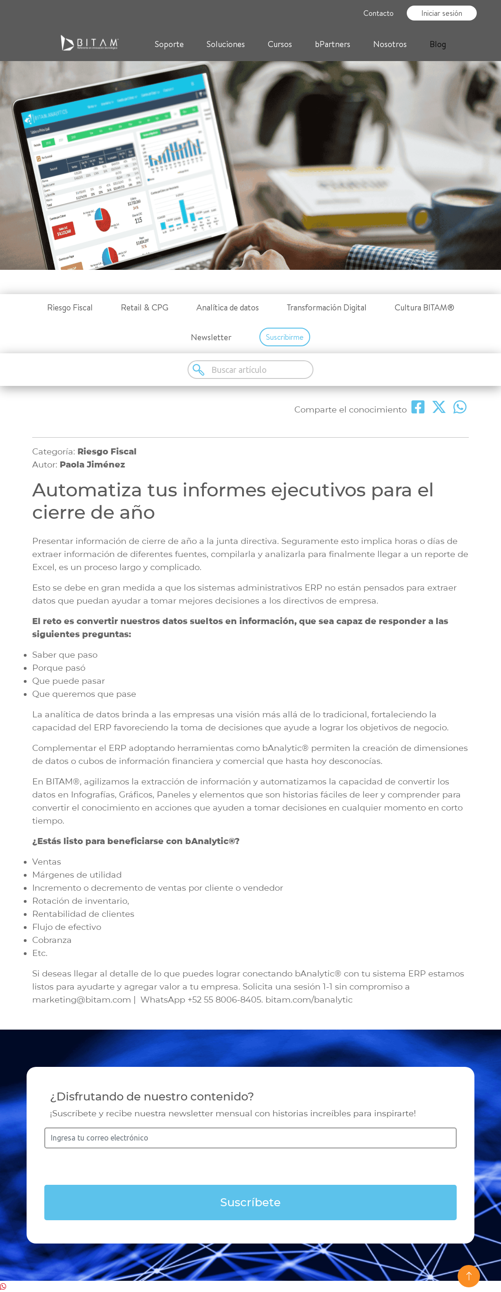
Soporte (169, 44)
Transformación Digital (327, 307)
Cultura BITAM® (424, 307)
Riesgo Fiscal (70, 307)
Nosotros (390, 44)
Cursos (280, 44)
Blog (438, 44)
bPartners (332, 44)
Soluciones (226, 44)
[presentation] (250, 1166)
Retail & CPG (144, 307)
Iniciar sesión (441, 13)
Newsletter (211, 337)
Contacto (378, 13)
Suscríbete (250, 1202)
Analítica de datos (227, 307)
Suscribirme (285, 337)
